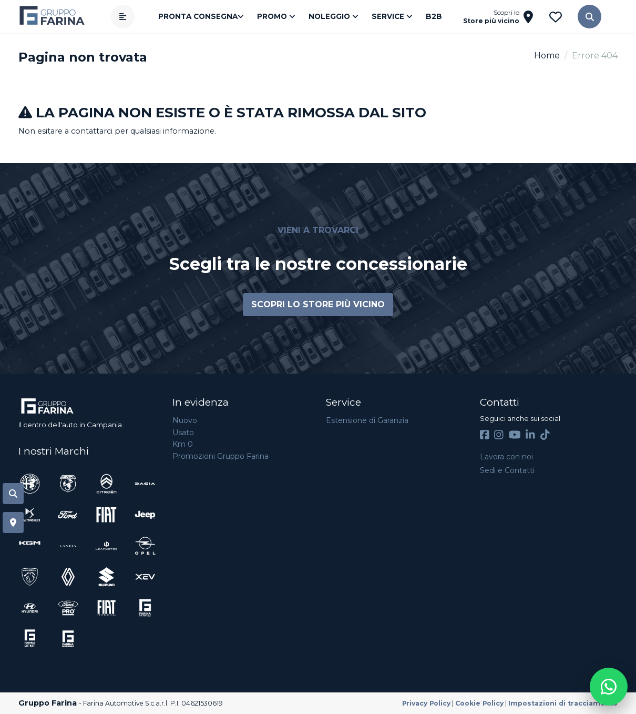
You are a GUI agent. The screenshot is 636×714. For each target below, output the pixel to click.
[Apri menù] (123, 16)
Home (547, 56)
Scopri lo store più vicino (318, 304)
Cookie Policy (479, 703)
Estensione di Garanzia (367, 420)
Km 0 (182, 444)
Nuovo (184, 420)
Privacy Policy (426, 703)
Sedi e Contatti (507, 470)
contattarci (91, 131)
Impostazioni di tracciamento (563, 703)
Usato (183, 432)
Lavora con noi (506, 456)
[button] (589, 16)
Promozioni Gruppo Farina (220, 456)
